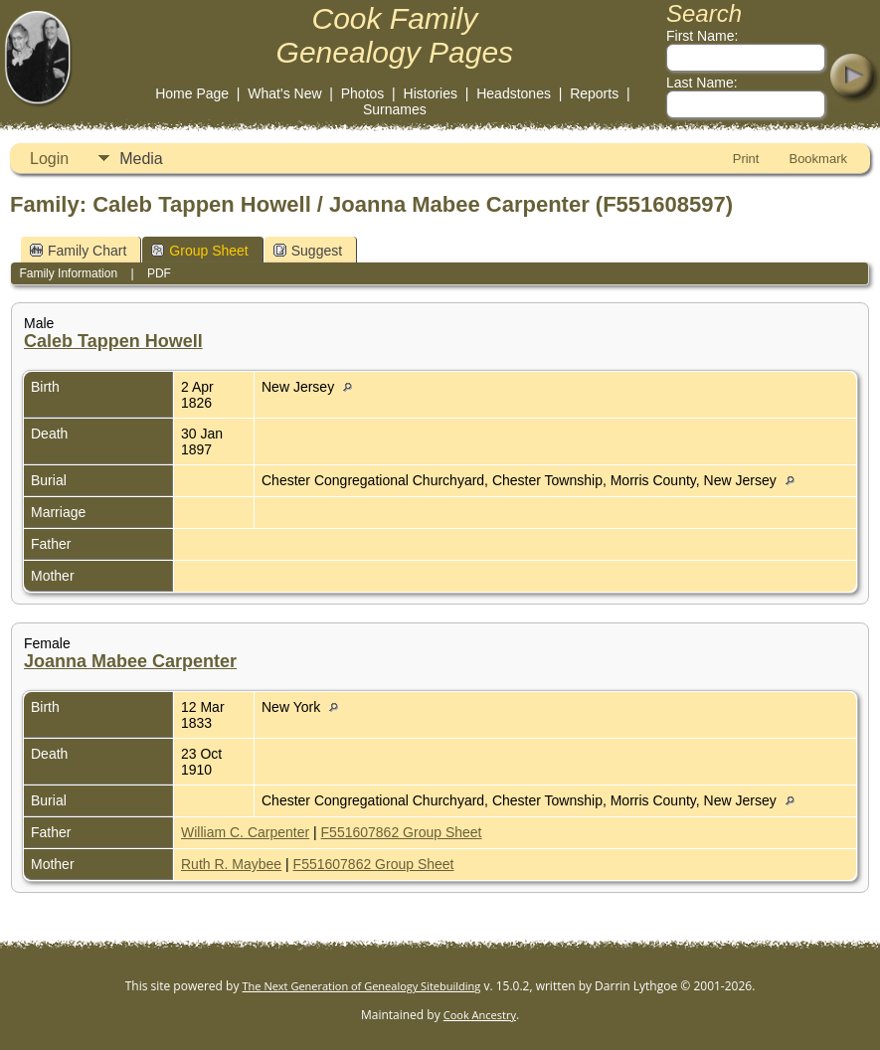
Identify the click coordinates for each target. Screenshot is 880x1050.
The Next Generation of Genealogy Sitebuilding (362, 985)
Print (746, 158)
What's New (284, 93)
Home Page (192, 93)
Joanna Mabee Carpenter (130, 661)
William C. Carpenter (245, 832)
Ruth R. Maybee (231, 864)
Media (141, 158)
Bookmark (818, 158)
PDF (159, 273)
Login (49, 158)
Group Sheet (199, 251)
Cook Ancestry (479, 1014)
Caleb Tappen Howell (113, 341)
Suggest (307, 251)
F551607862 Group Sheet (401, 832)
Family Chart (78, 251)
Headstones (513, 93)
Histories (430, 93)
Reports (594, 93)
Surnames (395, 109)
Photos (363, 93)
